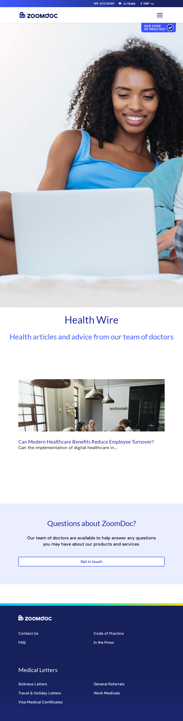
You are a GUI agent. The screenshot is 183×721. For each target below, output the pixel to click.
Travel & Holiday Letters (39, 693)
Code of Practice (109, 633)
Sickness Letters (32, 684)
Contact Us (28, 633)
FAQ (21, 642)
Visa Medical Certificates (40, 702)
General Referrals (109, 684)
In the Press (104, 642)
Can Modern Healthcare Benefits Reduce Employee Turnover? (86, 442)
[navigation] (146, 3)
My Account (104, 3)
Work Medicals (107, 693)
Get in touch (91, 561)
